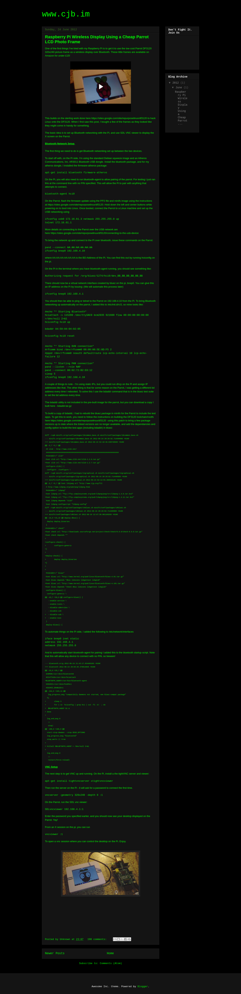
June (180, 87)
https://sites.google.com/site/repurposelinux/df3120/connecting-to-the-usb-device (95, 233)
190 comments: (97, 939)
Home (110, 953)
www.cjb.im (66, 14)
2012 (176, 82)
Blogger (143, 986)
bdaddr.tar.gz (64, 405)
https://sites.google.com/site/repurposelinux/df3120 (119, 118)
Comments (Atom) (111, 963)
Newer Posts (55, 953)
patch (122, 420)
